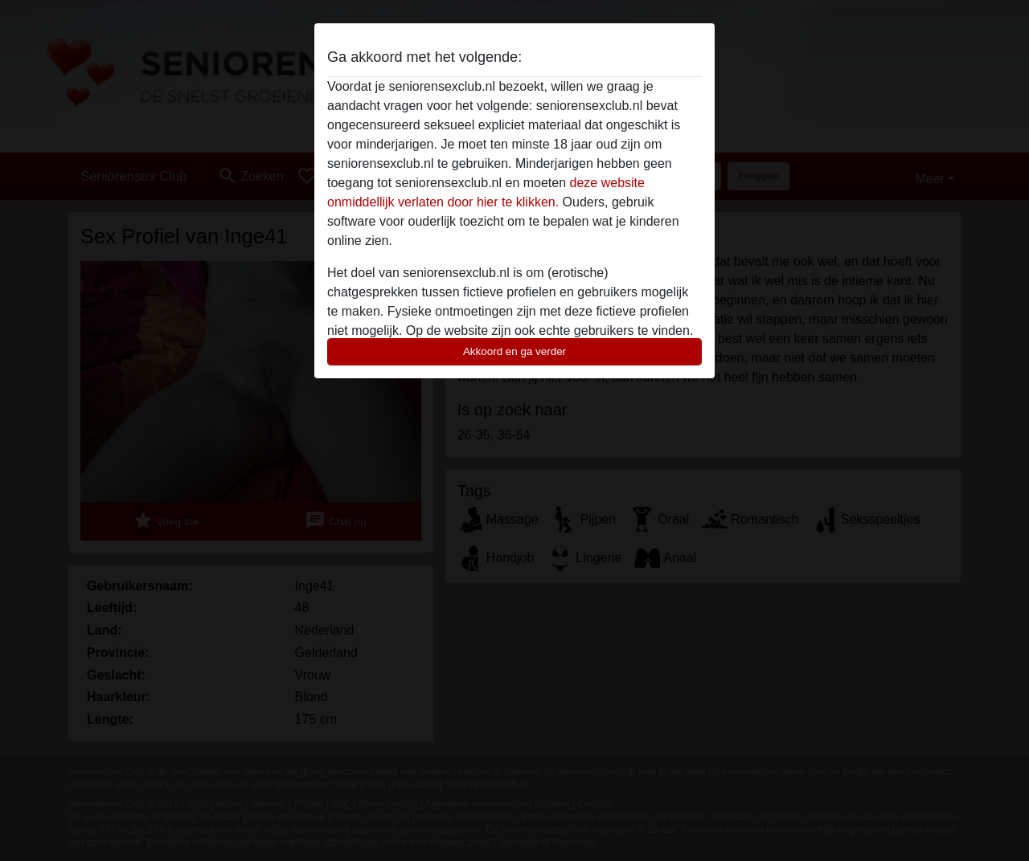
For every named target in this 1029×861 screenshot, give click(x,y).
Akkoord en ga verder (514, 351)
